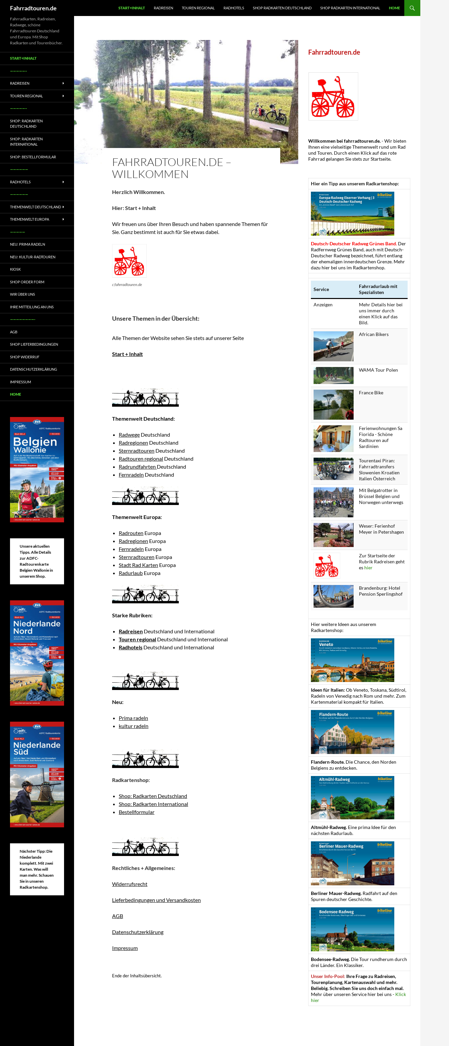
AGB (117, 916)
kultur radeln (133, 726)
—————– (18, 71)
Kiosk (15, 269)
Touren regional (198, 8)
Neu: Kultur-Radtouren (32, 257)
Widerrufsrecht (129, 884)
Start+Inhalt (131, 8)
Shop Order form (27, 282)
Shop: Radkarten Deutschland (153, 796)
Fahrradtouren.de (33, 8)
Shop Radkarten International (350, 8)
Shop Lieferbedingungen (34, 344)
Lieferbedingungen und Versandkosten (156, 900)
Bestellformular (136, 812)
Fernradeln (131, 474)
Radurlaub (131, 573)
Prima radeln (133, 718)
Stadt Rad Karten (138, 565)
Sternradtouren (136, 450)
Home (394, 8)
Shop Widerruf (24, 357)
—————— (19, 169)
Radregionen (133, 442)
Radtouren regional (141, 458)
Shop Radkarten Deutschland (282, 8)
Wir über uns (22, 294)
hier (368, 567)
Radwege (129, 434)
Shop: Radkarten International (153, 804)
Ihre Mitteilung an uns (32, 307)
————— (17, 232)
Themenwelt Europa (29, 219)
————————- (22, 319)
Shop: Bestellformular (33, 157)
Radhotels (233, 8)
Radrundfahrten (138, 466)
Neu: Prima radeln (27, 244)
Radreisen (163, 8)
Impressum (125, 948)
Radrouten (131, 533)
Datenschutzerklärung (137, 932)
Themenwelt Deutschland (35, 207)
